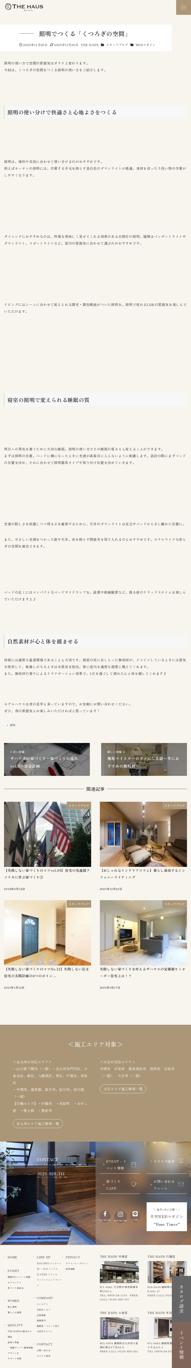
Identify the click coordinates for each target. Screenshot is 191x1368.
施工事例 (12, 1306)
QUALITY (15, 1325)
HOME (12, 1257)
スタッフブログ (117, 45)
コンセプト (42, 1304)
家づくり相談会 (16, 1288)
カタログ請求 (168, 1161)
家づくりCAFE (121, 1185)
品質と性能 (13, 1342)
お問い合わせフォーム (168, 1185)
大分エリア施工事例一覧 (123, 1088)
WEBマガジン (146, 45)
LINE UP (44, 1257)
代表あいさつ (44, 1309)
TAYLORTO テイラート (49, 1263)
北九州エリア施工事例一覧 (37, 1123)
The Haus (24, 7)
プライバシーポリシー (77, 1263)
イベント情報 (181, 1345)
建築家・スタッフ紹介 (48, 1325)
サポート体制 (14, 1358)
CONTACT (45, 1344)
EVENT (13, 1270)
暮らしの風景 (14, 1312)
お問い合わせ (44, 1350)
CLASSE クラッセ (47, 1274)
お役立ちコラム (45, 1331)
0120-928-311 (51, 1174)
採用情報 (70, 1268)
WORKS (13, 1300)
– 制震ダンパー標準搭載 (20, 1347)
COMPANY (45, 1298)
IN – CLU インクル (47, 1268)
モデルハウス (14, 1282)
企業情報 (41, 1315)
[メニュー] (183, 7)
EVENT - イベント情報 (121, 1164)
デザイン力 (13, 1353)
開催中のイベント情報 (19, 1276)
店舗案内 (41, 1320)
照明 (12, 725)
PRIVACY (73, 1257)
